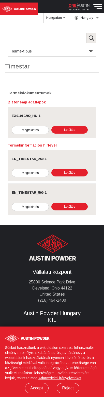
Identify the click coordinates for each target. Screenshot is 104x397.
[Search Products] (52, 38)
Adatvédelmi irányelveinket (59, 378)
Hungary (87, 18)
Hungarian (56, 19)
